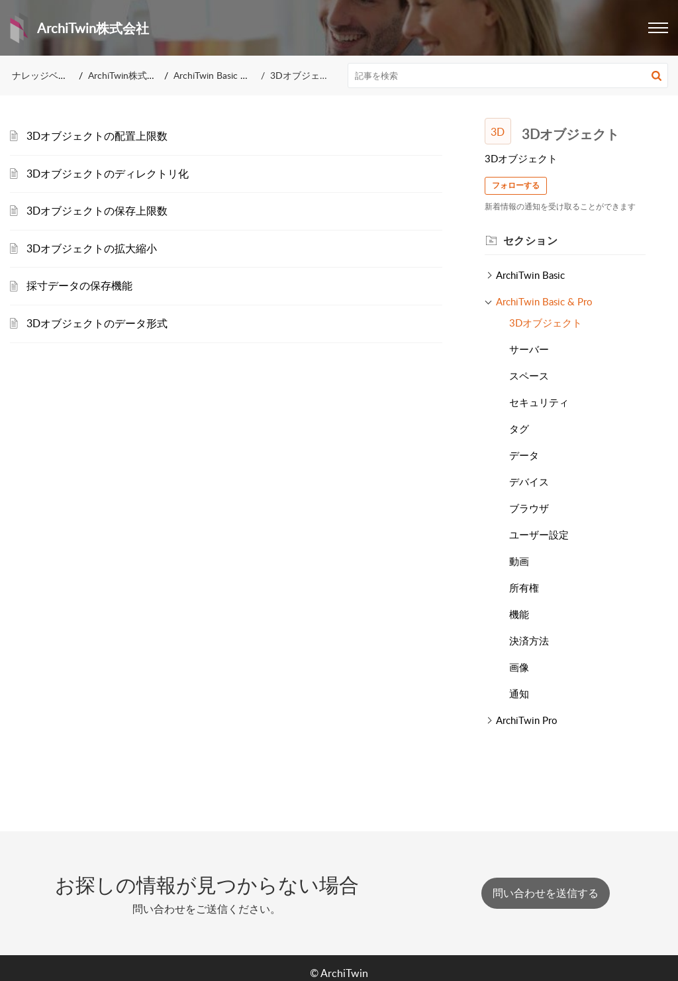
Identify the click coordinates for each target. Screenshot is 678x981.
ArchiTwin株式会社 (127, 75)
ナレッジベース (44, 75)
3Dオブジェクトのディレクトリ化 (107, 173)
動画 (519, 561)
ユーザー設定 (539, 534)
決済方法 (529, 640)
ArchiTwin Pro (526, 720)
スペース (529, 375)
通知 (519, 693)
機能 (519, 614)
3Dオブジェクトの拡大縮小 (91, 248)
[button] (656, 75)
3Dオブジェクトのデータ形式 (97, 323)
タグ (519, 428)
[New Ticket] (545, 893)
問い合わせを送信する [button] (546, 893)
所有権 (524, 587)
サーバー (529, 349)
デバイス (529, 481)
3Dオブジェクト (545, 322)
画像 (519, 667)
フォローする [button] (516, 185)
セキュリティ (539, 402)
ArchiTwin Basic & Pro (218, 75)
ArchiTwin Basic (530, 275)
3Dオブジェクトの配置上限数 (97, 136)
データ (524, 455)
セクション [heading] (530, 240)
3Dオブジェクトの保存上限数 (97, 210)
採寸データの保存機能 (79, 285)
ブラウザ (529, 508)
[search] (508, 75)
